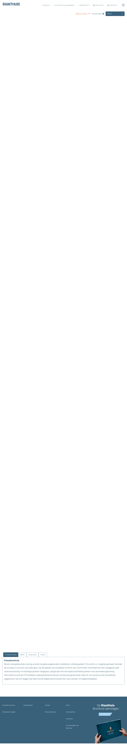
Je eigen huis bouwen (64, 5)
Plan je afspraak (50, 718)
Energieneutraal (12, 660)
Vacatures (69, 724)
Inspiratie (83, 5)
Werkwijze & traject (8, 718)
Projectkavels (28, 711)
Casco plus (37, 660)
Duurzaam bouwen (8, 711)
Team (68, 711)
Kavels (45, 5)
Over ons (98, 5)
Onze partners (70, 718)
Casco (49, 660)
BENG (25, 660)
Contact (112, 5)
